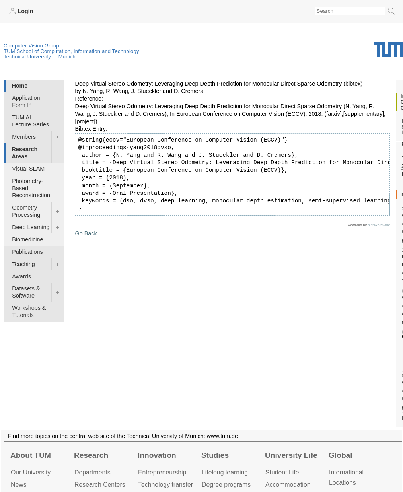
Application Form (26, 101)
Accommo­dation (288, 484)
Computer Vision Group (31, 46)
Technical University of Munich (40, 57)
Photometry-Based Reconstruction (31, 188)
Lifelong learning (225, 472)
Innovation (157, 455)
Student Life (282, 472)
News (19, 484)
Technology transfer (165, 484)
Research (91, 455)
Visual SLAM (28, 168)
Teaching (23, 264)
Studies (215, 455)
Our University (31, 472)
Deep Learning (30, 227)
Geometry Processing (26, 211)
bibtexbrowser (379, 225)
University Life (291, 455)
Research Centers (99, 484)
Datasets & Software (26, 292)
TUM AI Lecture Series (30, 121)
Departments (92, 472)
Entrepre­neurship (162, 472)
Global (340, 455)
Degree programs (226, 484)
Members (24, 137)
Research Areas (24, 152)
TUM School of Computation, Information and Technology (71, 51)
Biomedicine (27, 239)
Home (19, 85)
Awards (21, 276)
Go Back (86, 233)
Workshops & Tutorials (29, 311)
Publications (27, 252)
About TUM (30, 455)
